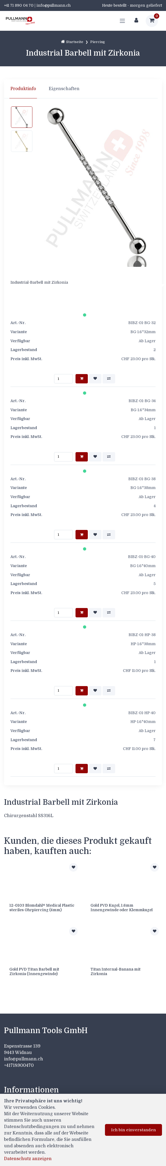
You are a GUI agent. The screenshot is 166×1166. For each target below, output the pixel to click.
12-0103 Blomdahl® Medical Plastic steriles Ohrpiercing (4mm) (41, 907)
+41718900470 (19, 1065)
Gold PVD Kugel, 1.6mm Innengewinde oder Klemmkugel (121, 907)
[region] (83, 88)
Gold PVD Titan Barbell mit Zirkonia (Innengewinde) (34, 971)
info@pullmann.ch (24, 1059)
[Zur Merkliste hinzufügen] (73, 867)
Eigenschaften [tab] (64, 88)
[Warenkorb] (152, 21)
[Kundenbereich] (136, 21)
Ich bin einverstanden (133, 1129)
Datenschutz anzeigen (28, 1158)
